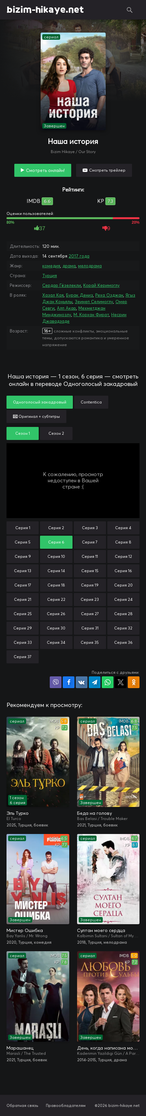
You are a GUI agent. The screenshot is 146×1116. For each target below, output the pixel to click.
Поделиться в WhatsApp (107, 682)
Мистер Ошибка (25, 930)
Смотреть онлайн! (45, 170)
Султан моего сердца (101, 930)
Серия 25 (23, 613)
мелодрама (90, 265)
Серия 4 (123, 527)
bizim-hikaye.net (45, 10)
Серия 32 (123, 628)
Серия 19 (90, 585)
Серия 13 (22, 570)
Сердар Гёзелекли (61, 285)
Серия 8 (123, 542)
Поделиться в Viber (55, 682)
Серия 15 (90, 570)
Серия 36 (123, 642)
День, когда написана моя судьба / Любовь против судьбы (108, 1048)
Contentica (91, 402)
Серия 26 (56, 613)
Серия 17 (22, 585)
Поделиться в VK (81, 682)
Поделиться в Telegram (94, 682)
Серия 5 (23, 542)
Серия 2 (56, 527)
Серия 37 (23, 656)
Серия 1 (22, 527)
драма (69, 265)
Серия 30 (56, 628)
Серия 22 (56, 599)
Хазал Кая (53, 295)
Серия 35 (90, 642)
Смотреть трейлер (107, 170)
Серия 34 (56, 642)
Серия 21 (22, 599)
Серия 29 (22, 628)
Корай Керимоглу (101, 285)
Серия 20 (123, 585)
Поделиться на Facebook (68, 682)
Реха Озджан (109, 295)
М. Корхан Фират (91, 314)
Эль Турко (18, 813)
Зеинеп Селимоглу (94, 301)
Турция (49, 275)
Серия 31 (90, 628)
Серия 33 (23, 642)
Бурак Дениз (79, 295)
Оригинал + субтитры (36, 416)
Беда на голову (94, 813)
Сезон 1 (22, 433)
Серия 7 (90, 542)
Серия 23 (90, 599)
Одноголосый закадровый (39, 402)
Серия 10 (56, 556)
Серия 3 (90, 527)
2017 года (79, 256)
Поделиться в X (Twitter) (120, 682)
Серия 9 (23, 556)
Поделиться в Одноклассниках (133, 682)
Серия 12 (123, 556)
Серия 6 (56, 542)
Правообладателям (66, 1105)
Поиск (129, 10)
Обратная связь (22, 1105)
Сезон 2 (56, 433)
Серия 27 (90, 613)
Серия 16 (123, 570)
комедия (51, 265)
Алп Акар (66, 308)
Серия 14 (56, 570)
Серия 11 (90, 556)
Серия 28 (123, 613)
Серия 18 (56, 585)
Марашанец (20, 1048)
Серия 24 (123, 599)
